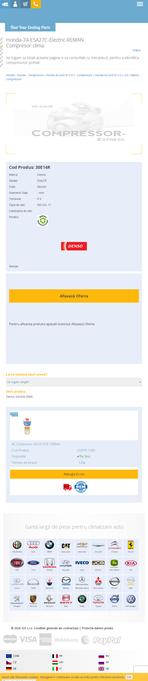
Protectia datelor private (97, 628)
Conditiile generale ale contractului (56, 628)
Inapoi (136, 44)
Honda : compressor (30, 75)
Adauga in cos (74, 474)
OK (129, 677)
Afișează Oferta (74, 296)
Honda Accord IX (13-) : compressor (69, 75)
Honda (10, 75)
